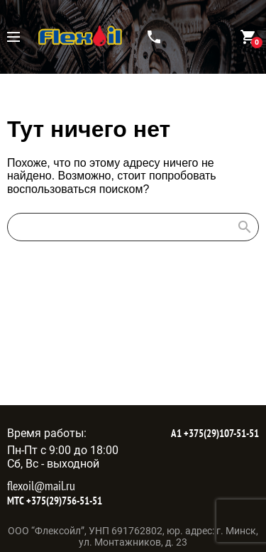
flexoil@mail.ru (41, 486)
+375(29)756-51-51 (63, 500)
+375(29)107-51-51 (220, 433)
